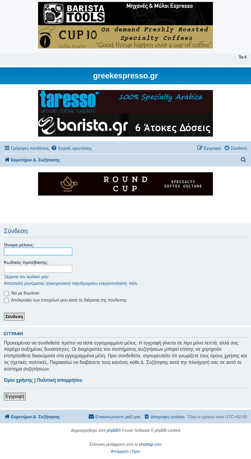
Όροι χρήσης (18, 380)
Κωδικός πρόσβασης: (26, 262)
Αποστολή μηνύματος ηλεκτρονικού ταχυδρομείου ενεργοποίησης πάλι (70, 283)
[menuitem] (71, 148)
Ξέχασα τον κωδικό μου (26, 276)
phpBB (112, 430)
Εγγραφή (14, 396)
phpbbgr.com (150, 444)
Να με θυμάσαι (21, 293)
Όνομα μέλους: (19, 244)
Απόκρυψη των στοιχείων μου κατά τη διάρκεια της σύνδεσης (65, 300)
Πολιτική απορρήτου (59, 380)
